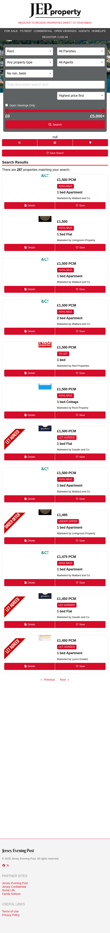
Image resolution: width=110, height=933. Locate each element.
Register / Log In (55, 37)
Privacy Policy (11, 915)
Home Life (8, 890)
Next (63, 679)
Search (55, 124)
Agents (84, 31)
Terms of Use (10, 911)
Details (29, 205)
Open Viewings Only (22, 105)
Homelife (99, 31)
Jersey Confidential (14, 886)
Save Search (55, 153)
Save (80, 205)
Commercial (43, 31)
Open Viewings (65, 31)
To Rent (26, 31)
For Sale (11, 31)
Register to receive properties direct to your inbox (55, 22)
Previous (49, 679)
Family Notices (11, 893)
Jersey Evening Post (15, 883)
